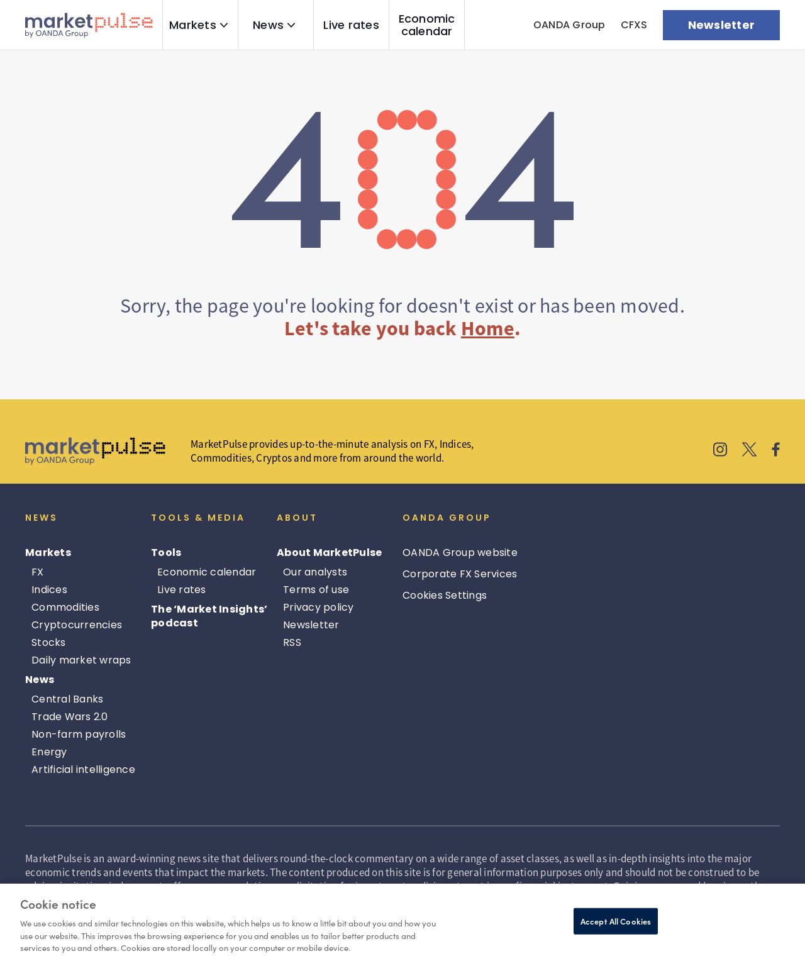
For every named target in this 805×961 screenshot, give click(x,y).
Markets (192, 25)
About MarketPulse (329, 552)
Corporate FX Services (459, 574)
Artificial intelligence (83, 769)
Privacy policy (318, 607)
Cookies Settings (444, 595)
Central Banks (67, 699)
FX (37, 572)
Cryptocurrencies (76, 625)
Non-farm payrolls (78, 734)
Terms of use (316, 589)
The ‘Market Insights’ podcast (209, 616)
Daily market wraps (81, 660)
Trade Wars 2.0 (69, 716)
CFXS (634, 25)
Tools (166, 552)
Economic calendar (427, 25)
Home (487, 328)
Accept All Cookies (615, 921)
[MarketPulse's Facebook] (776, 451)
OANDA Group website (460, 552)
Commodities (65, 607)
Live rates (351, 25)
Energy (49, 752)
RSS (292, 642)
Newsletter (311, 625)
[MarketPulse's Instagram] (720, 451)
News (268, 25)
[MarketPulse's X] (749, 451)
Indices (49, 589)
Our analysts (315, 572)
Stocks (48, 642)
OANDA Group (569, 25)
